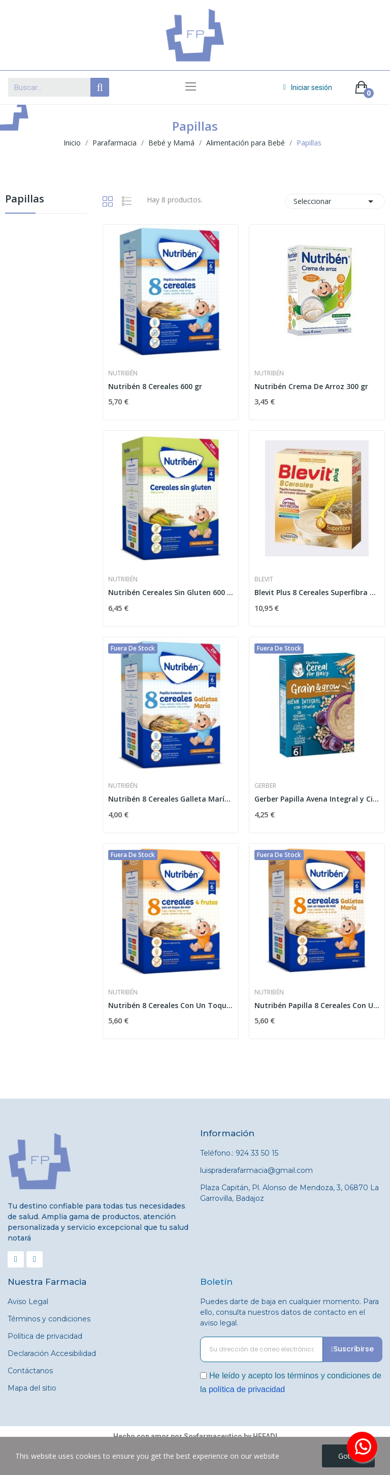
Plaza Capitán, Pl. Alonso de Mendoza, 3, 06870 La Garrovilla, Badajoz (289, 1193)
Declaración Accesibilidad (52, 1353)
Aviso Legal (28, 1301)
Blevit (263, 579)
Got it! (348, 1456)
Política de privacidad (45, 1336)
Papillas (24, 199)
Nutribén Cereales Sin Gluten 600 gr (170, 592)
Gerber (265, 786)
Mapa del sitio (32, 1388)
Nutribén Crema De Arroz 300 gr (311, 386)
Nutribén (123, 373)
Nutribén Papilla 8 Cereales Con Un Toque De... (316, 1005)
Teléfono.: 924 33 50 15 (239, 1153)
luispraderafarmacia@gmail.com (256, 1170)
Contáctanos (30, 1370)
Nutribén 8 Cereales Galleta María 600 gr (170, 799)
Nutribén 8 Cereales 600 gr (155, 386)
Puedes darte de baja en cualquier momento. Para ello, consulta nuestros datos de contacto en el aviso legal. (289, 1312)
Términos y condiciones (49, 1318)
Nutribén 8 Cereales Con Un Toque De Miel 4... (170, 1005)
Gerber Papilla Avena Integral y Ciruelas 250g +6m (316, 799)
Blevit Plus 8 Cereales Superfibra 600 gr (316, 592)
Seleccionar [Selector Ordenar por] (335, 201)
